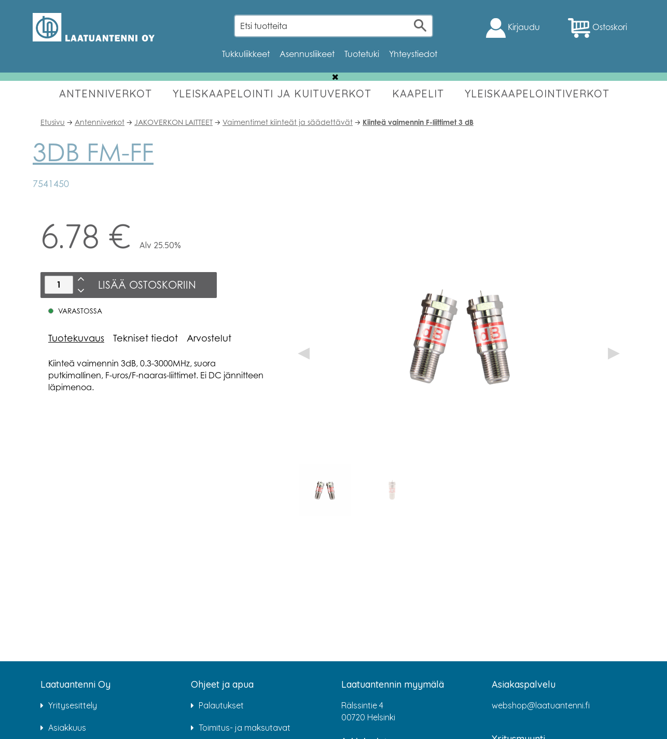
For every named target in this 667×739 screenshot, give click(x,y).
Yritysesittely (72, 705)
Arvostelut (209, 338)
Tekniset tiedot (145, 338)
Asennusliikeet (307, 54)
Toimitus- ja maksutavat (244, 727)
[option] (324, 490)
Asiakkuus (67, 727)
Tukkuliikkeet (246, 54)
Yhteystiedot (413, 54)
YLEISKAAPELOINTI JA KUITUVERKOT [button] (272, 93)
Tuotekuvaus (76, 338)
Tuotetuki (361, 54)
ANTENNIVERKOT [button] (105, 93)
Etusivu (52, 122)
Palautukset (221, 705)
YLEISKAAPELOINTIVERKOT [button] (537, 93)
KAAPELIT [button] (418, 93)
